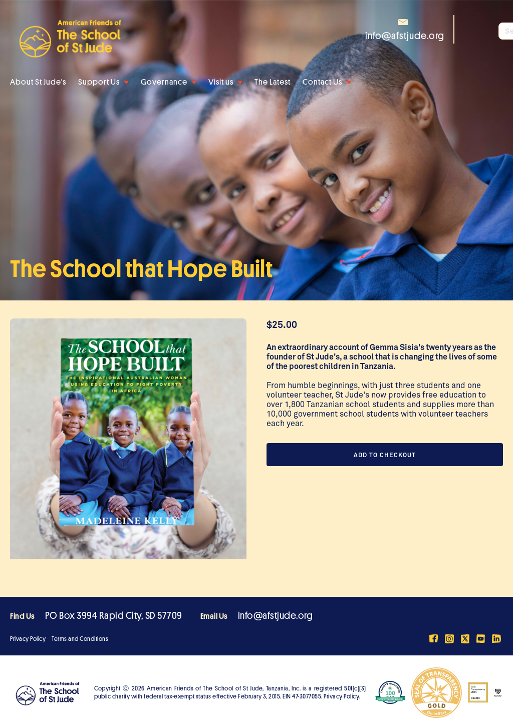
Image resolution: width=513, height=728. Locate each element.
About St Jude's (38, 82)
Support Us (99, 82)
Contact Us (322, 82)
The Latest (272, 82)
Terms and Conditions (80, 639)
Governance (164, 82)
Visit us (220, 82)
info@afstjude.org (275, 615)
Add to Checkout (385, 454)
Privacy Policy (28, 639)
